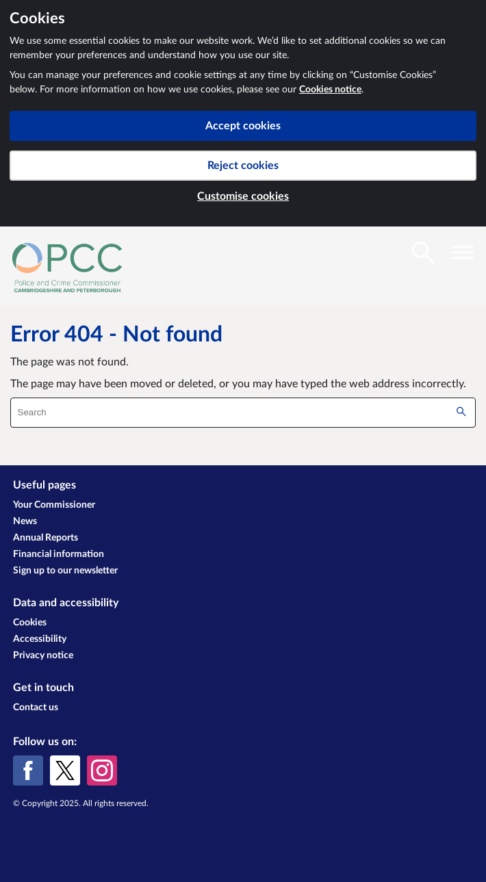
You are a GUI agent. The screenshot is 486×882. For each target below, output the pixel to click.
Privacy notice (43, 655)
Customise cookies (243, 196)
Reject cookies (243, 165)
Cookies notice (330, 89)
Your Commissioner (54, 505)
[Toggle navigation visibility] (463, 252)
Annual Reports (45, 538)
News (25, 521)
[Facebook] (28, 770)
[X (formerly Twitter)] (65, 770)
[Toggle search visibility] (423, 252)
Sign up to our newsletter (65, 570)
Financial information (58, 554)
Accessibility (39, 639)
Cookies (30, 622)
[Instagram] (102, 770)
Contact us (35, 707)
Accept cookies (243, 125)
